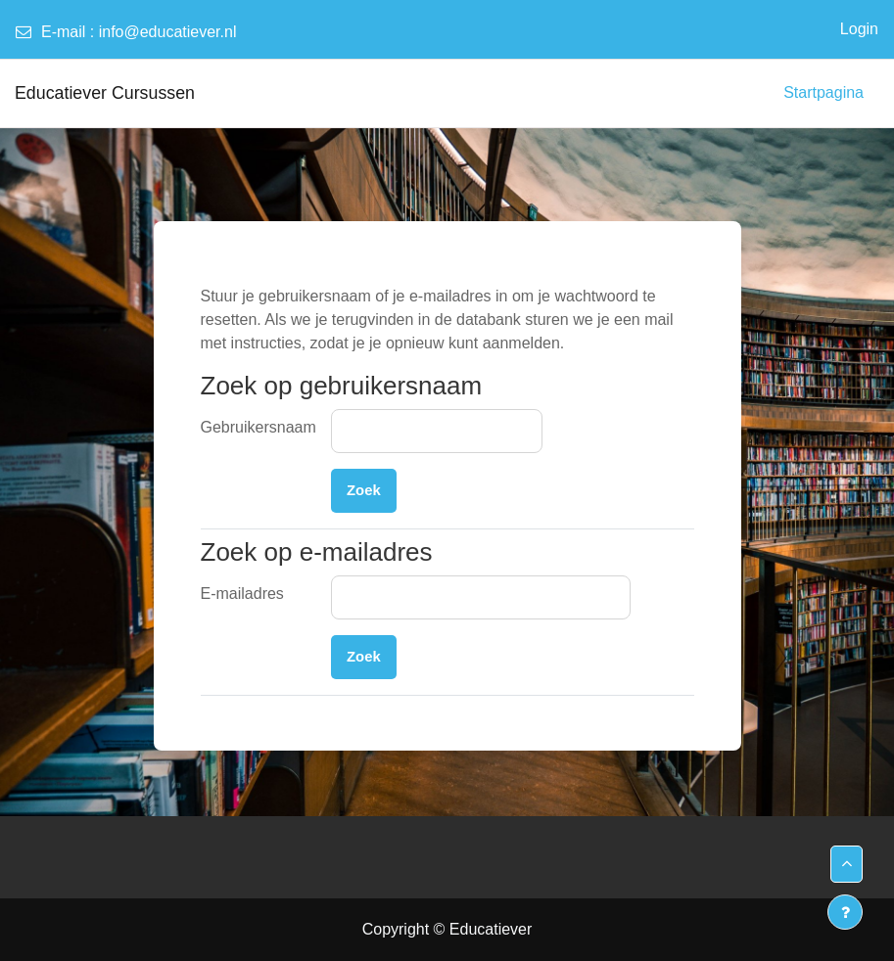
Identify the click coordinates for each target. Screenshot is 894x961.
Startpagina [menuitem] (823, 92)
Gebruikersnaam (258, 427)
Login (859, 29)
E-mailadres (242, 593)
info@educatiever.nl (168, 31)
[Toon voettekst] (845, 912)
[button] (846, 864)
